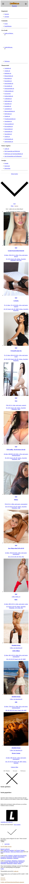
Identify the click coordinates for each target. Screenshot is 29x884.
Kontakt (6, 163)
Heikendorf (3, 863)
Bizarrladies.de (8, 78)
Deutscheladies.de (8, 83)
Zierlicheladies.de (8, 139)
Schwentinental (4, 862)
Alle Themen (6, 770)
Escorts (18, 850)
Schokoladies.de (8, 131)
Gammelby (15, 858)
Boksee (19, 863)
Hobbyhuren (13, 153)
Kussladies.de (7, 106)
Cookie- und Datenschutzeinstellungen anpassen (12, 882)
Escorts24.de (7, 93)
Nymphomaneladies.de (9, 118)
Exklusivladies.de (8, 96)
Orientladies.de (8, 121)
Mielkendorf (10, 863)
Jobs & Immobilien (13, 156)
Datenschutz (7, 168)
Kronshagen (8, 860)
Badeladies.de (7, 73)
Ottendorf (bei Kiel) (13, 862)
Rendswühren (21, 857)
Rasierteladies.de (8, 129)
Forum (6, 23)
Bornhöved (3, 858)
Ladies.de (6, 148)
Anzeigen (6, 16)
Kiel (6, 855)
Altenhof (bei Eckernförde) (19, 855)
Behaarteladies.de (8, 76)
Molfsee (15, 863)
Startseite (6, 14)
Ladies (2, 868)
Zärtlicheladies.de (8, 141)
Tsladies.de (7, 136)
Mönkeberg (14, 860)
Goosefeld (3, 857)
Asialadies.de (7, 68)
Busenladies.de (8, 81)
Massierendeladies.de (9, 111)
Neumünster (9, 858)
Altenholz (10, 855)
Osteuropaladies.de (9, 124)
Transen (22, 850)
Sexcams (15, 770)
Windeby (15, 857)
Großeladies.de (8, 98)
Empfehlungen (7, 26)
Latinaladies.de (8, 108)
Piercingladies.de (8, 126)
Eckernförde (9, 857)
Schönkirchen (21, 860)
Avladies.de (7, 70)
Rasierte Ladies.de (5, 849)
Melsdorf (21, 862)
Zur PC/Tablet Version (6, 846)
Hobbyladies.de (8, 101)
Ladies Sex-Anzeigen (9, 850)
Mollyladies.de (8, 113)
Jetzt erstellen (17, 824)
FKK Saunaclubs (12, 151)
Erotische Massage (5, 851)
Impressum (7, 166)
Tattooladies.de (8, 134)
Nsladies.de (7, 116)
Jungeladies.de (7, 103)
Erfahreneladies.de (8, 91)
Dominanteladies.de (9, 88)
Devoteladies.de (8, 86)
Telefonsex (7, 61)
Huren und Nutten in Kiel (17, 851)
